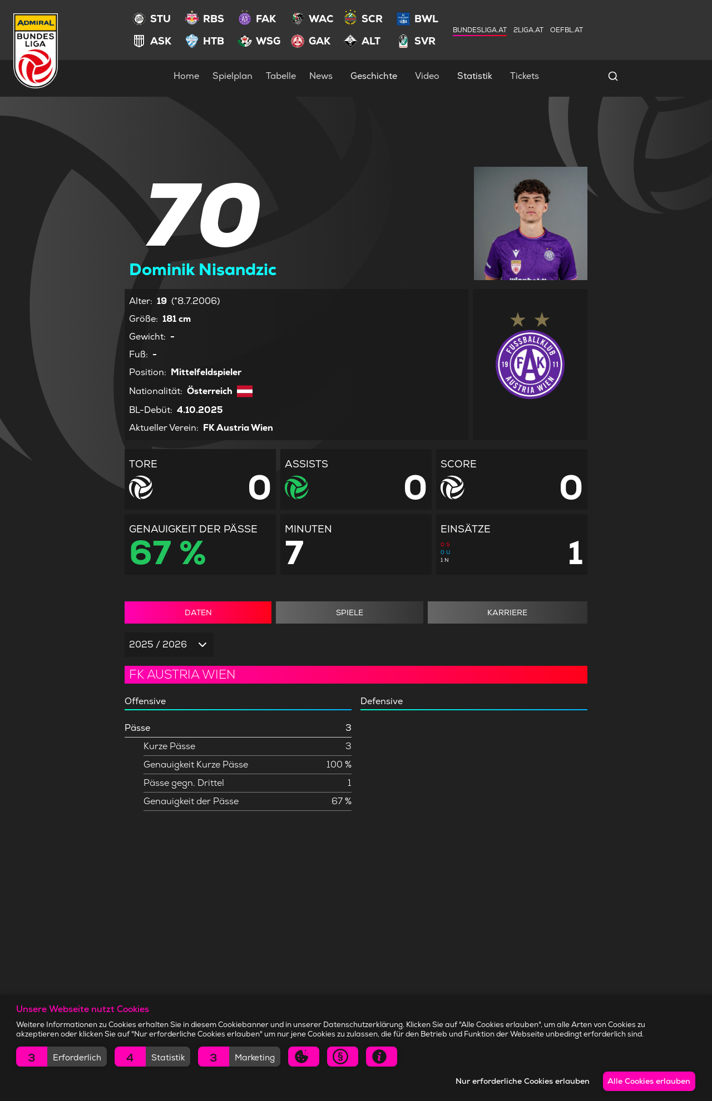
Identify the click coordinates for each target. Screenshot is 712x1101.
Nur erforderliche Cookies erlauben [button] (516, 1081)
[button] (61, 1057)
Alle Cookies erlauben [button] (647, 1081)
